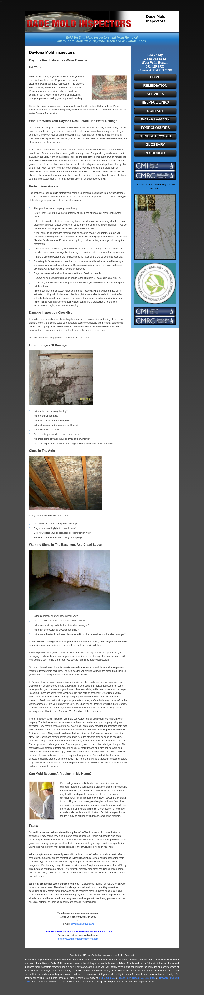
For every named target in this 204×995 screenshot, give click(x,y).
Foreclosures (155, 128)
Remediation (155, 85)
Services (155, 94)
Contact (155, 111)
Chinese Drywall (155, 136)
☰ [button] (1, 1)
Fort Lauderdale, (80, 41)
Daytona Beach (104, 41)
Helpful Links (155, 102)
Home (155, 77)
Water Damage (155, 119)
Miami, (62, 41)
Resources (155, 153)
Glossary (155, 145)
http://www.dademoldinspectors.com (78, 938)
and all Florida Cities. (131, 41)
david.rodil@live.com (82, 924)
